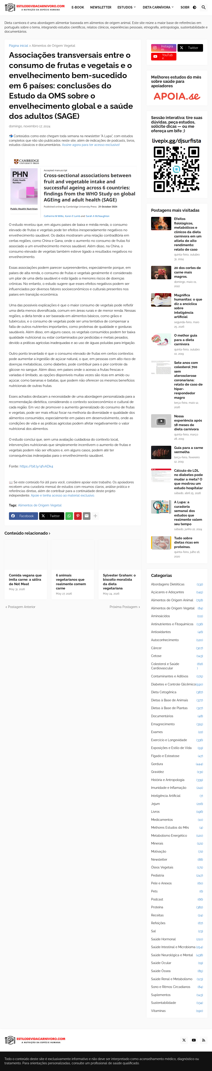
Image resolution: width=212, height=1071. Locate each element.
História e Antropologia (177, 780)
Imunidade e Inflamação (177, 788)
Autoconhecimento (177, 640)
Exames (177, 732)
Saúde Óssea (177, 971)
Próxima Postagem (123, 607)
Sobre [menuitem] (186, 7)
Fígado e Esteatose (177, 756)
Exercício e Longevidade (177, 740)
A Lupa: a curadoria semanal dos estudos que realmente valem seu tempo (188, 513)
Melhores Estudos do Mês (177, 828)
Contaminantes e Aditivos (177, 676)
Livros (177, 812)
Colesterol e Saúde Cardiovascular (177, 666)
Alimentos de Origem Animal (177, 600)
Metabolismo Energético (177, 836)
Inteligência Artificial (177, 796)
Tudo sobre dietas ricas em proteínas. (186, 542)
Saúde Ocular (177, 963)
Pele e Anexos (177, 883)
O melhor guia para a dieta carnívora (185, 339)
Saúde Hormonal (177, 939)
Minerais (177, 843)
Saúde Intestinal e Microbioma (177, 947)
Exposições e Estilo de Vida (177, 748)
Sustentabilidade (177, 1003)
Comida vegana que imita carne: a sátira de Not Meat (25, 579)
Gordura (177, 764)
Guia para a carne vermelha (188, 450)
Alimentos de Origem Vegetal (53, 45)
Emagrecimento (177, 724)
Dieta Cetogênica (177, 692)
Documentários (177, 716)
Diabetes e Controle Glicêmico (177, 684)
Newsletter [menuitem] (100, 7)
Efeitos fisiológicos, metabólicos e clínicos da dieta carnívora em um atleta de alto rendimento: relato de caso (187, 234)
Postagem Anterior (21, 607)
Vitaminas (177, 1011)
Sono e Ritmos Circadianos (177, 987)
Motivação (177, 851)
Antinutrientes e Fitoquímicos (177, 624)
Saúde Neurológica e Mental (177, 955)
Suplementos (177, 995)
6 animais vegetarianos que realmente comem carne (71, 582)
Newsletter (177, 860)
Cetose (177, 656)
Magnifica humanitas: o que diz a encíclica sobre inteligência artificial (188, 306)
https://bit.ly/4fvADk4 (36, 466)
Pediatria (177, 875)
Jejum (177, 804)
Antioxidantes (177, 632)
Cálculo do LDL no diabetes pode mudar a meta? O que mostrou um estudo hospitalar (188, 479)
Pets (177, 891)
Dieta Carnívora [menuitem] (156, 7)
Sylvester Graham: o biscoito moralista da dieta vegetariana (119, 582)
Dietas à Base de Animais (177, 700)
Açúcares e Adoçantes (177, 592)
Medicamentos (177, 820)
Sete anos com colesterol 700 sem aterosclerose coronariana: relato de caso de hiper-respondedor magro (188, 380)
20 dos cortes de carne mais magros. (187, 272)
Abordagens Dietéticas (177, 584)
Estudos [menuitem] (125, 7)
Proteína (177, 907)
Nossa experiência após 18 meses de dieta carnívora (188, 422)
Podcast (177, 899)
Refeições (177, 923)
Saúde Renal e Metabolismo (177, 979)
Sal (177, 931)
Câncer (177, 648)
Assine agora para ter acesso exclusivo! (91, 145)
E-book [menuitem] (78, 7)
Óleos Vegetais (177, 867)
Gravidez (177, 772)
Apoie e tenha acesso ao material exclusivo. (63, 495)
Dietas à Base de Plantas (177, 708)
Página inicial (18, 45)
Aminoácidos (177, 616)
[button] (194, 7)
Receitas (177, 915)
